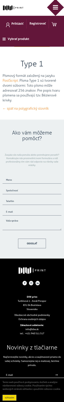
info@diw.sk (32, 329)
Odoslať (32, 243)
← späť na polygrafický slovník (26, 108)
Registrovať (38, 23)
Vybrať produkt (18, 39)
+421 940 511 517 (34, 333)
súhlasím (9, 397)
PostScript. (11, 80)
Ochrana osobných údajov (32, 319)
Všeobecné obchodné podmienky (32, 315)
